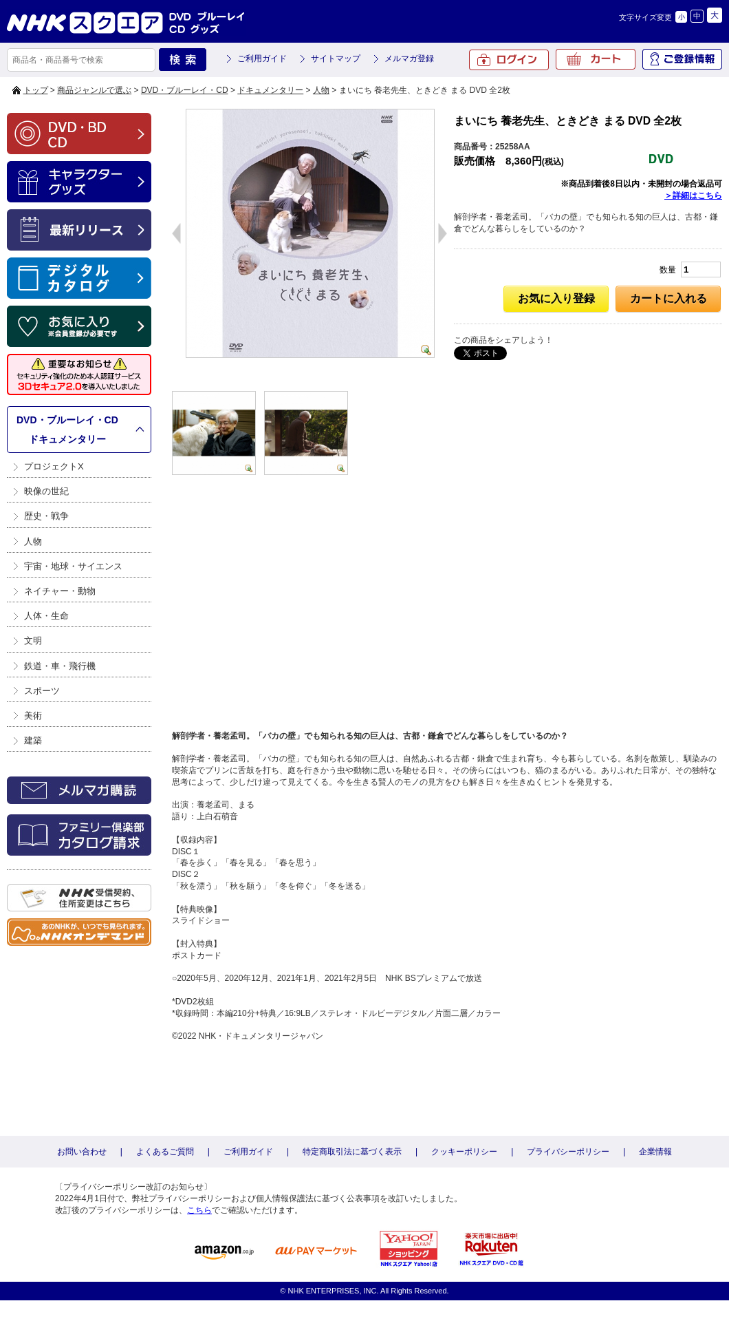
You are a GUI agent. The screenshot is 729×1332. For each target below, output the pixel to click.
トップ (35, 90)
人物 (321, 90)
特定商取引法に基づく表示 (352, 1151)
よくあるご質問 (165, 1151)
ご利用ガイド (262, 58)
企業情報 (655, 1151)
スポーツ (42, 691)
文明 (33, 640)
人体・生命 (46, 616)
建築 (33, 740)
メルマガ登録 (409, 58)
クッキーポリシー (464, 1151)
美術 (33, 715)
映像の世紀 (46, 491)
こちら (199, 1210)
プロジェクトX (54, 466)
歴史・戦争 (46, 516)
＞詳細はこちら (693, 195)
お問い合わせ (82, 1151)
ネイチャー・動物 (60, 591)
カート (595, 59)
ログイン (509, 60)
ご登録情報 (682, 59)
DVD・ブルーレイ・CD (184, 90)
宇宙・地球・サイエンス (73, 566)
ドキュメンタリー (270, 90)
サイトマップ (335, 58)
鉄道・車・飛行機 (60, 666)
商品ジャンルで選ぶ (94, 90)
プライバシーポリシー (568, 1151)
